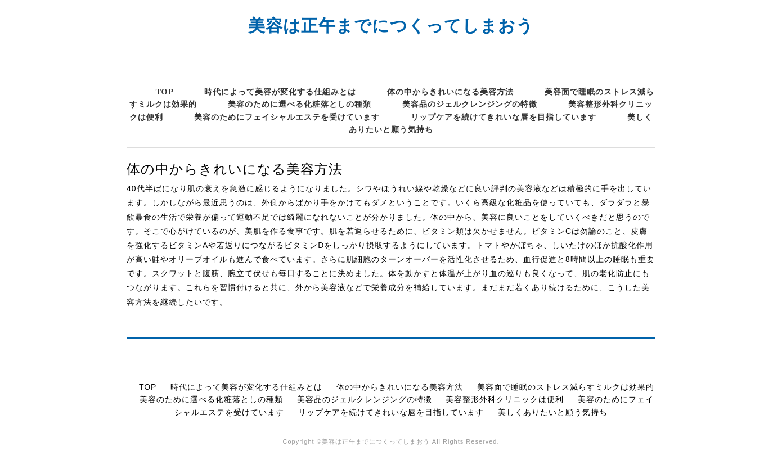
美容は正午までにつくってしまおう (391, 25)
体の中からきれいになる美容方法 (450, 91)
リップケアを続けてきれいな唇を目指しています (503, 116)
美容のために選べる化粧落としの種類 (299, 103)
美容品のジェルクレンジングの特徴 (469, 103)
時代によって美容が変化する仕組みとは (280, 91)
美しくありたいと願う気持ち (553, 412)
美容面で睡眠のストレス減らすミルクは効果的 (565, 386)
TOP (165, 91)
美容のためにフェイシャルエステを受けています (287, 116)
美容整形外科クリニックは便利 (505, 399)
